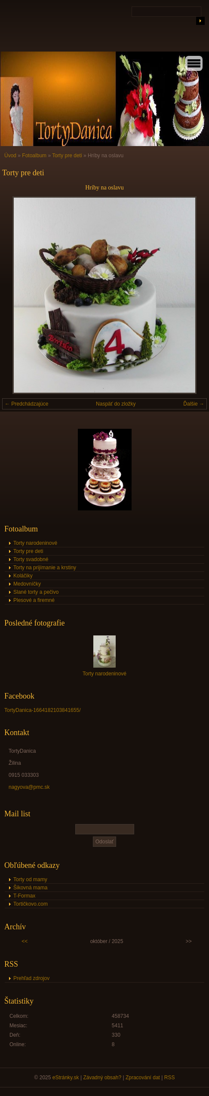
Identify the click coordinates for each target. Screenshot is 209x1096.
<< (25, 941)
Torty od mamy (30, 879)
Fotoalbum (34, 156)
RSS (169, 1078)
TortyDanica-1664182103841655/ (42, 710)
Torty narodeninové (35, 543)
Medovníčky (27, 584)
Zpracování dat (143, 1078)
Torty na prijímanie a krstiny (44, 568)
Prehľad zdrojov (31, 978)
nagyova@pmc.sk (29, 787)
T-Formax (24, 896)
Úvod (10, 156)
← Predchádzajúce (26, 404)
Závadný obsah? (102, 1078)
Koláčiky (23, 576)
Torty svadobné (30, 559)
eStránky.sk (65, 1078)
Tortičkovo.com (30, 904)
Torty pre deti (67, 156)
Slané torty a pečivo (35, 592)
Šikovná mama (30, 888)
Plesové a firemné (34, 600)
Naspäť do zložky (116, 404)
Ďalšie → (193, 404)
